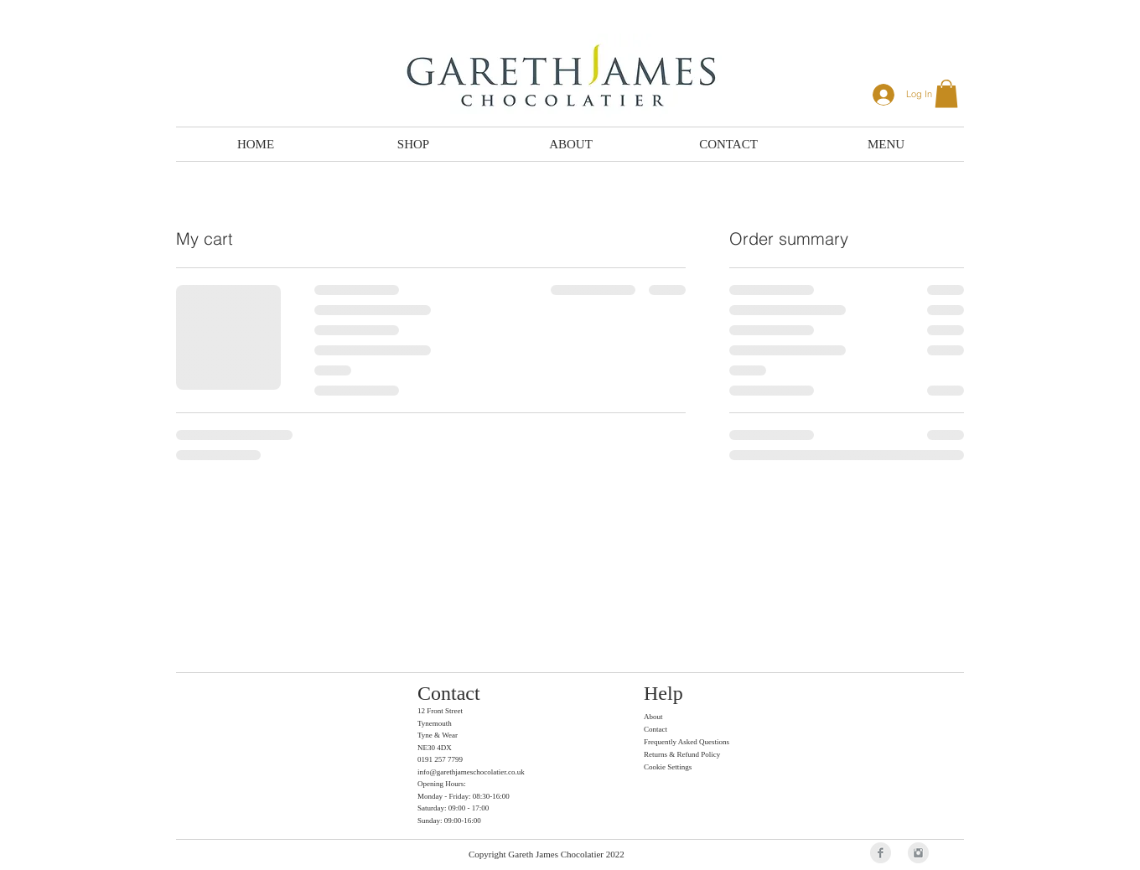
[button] (946, 93)
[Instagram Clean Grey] (918, 852)
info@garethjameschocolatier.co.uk (471, 772)
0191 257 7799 (440, 759)
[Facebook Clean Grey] (880, 852)
